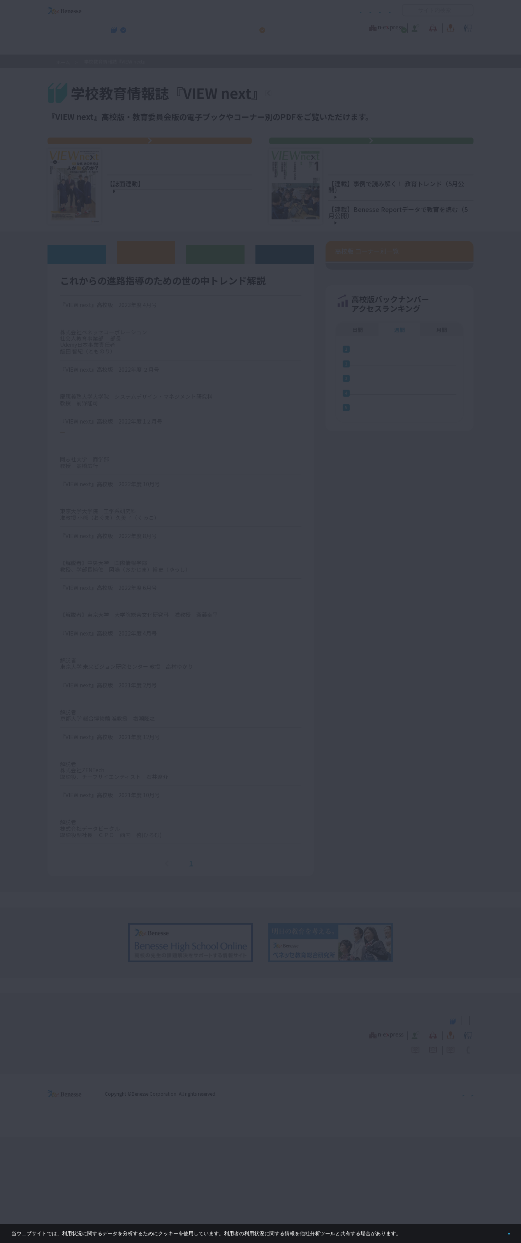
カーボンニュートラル (95, 745)
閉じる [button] (496, 1230)
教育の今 (396, 27)
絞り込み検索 (433, 117)
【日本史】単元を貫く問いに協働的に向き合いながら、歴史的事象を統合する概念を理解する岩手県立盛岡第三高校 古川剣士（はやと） (179, 307)
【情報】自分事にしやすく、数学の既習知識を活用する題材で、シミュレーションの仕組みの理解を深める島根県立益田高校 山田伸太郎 (182, 275)
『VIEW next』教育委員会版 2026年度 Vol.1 (376, 149)
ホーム (63, 62)
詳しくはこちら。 (421, 1230)
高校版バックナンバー (146, 351)
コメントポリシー (248, 10)
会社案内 (464, 1200)
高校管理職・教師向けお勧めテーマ (256, 47)
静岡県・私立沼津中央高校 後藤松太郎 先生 (184, 236)
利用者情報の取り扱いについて (314, 10)
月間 (441, 785)
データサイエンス (88, 907)
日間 (357, 785)
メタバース (77, 648)
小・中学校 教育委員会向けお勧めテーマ (398, 47)
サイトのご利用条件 (194, 10)
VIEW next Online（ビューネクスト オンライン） (79, 1126)
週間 (399, 785)
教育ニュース (211, 27)
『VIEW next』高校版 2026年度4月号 (154, 149)
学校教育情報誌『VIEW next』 (120, 47)
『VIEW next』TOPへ (314, 94)
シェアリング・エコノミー (102, 544)
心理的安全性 (81, 849)
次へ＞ (211, 962)
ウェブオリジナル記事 (77, 353)
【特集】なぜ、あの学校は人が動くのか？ (179, 180)
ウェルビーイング (88, 481)
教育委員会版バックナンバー (215, 353)
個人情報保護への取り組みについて (406, 1200)
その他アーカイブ (284, 353)
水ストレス (77, 596)
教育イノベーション (448, 27)
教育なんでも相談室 (343, 27)
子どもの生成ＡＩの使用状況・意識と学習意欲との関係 (403, 274)
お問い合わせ (376, 10)
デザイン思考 (81, 797)
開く (408, 10)
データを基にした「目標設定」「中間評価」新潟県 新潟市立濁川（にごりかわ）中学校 (405, 224)
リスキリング (81, 417)
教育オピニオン (282, 27)
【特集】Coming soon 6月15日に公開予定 (381, 174)
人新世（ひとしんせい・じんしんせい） (123, 699)
